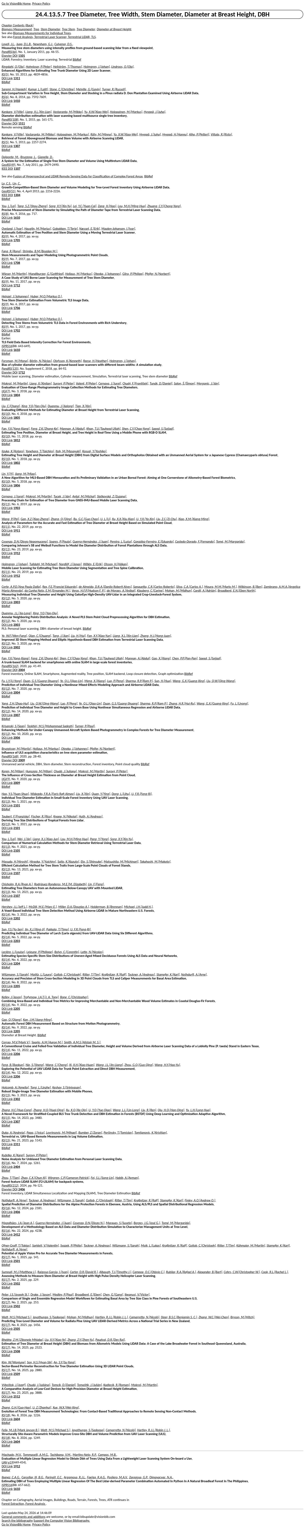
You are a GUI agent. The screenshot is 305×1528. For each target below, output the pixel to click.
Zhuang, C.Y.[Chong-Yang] (164, 206)
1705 (16, 240)
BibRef (77, 59)
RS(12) (6, 598)
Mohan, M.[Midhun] (178, 590)
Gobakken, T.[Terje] (65, 229)
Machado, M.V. (11, 1455)
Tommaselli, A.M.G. (36, 1455)
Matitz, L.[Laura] (41, 974)
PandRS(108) (10, 119)
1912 (16, 553)
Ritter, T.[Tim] (91, 974)
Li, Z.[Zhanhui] (41, 1407)
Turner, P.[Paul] (85, 726)
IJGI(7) (6, 391)
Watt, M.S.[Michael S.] (16, 1317)
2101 (16, 805)
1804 (16, 395)
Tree (36, 29)
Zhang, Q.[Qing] (61, 519)
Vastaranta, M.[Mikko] (68, 112)
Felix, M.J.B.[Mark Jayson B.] (20, 1430)
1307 (16, 146)
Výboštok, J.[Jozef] (13, 1385)
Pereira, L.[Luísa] (121, 541)
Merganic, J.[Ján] (208, 383)
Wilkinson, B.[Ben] (250, 587)
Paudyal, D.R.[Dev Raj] (110, 1340)
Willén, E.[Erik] (92, 564)
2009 (21, 760)
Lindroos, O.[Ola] (122, 67)
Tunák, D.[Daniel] (161, 383)
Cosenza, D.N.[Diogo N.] (88, 1223)
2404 (16, 1167)
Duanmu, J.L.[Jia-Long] (16, 613)
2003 (16, 602)
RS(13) (6, 801)
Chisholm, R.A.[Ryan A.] (17, 884)
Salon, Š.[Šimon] (184, 383)
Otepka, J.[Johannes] (107, 274)
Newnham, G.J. (43, 44)
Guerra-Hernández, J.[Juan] (90, 541)
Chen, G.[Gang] (113, 1294)
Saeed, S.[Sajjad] (163, 429)
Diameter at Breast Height (114, 29)
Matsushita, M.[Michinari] (121, 861)
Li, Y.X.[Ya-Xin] (145, 519)
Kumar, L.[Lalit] (38, 89)
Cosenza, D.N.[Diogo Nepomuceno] (25, 541)
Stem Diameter (51, 29)
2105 (16, 851)
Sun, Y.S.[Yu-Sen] (12, 929)
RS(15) (6, 1095)
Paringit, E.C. (53, 1477)
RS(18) (6, 1415)
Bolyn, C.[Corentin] (66, 952)
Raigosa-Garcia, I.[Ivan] (52, 1272)
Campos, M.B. (107, 1455)
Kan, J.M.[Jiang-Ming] (37, 1020)
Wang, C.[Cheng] (56, 1065)
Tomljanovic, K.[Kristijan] (150, 1133)
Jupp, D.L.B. (23, 44)
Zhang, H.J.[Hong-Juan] (155, 636)
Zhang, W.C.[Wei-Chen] (213, 1317)
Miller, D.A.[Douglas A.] (73, 907)
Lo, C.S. (6, 183)
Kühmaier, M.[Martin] (250, 1245)
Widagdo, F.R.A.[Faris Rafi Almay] (52, 794)
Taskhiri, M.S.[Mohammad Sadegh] (50, 726)
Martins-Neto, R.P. (84, 1455)
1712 (16, 285)
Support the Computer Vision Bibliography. (62, 1521)
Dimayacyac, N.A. (161, 1477)
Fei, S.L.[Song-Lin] (102, 1178)
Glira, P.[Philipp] (132, 274)
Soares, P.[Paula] (60, 541)
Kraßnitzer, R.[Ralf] (114, 974)
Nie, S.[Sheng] (35, 1065)
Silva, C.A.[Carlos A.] (189, 587)
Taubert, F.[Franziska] (16, 816)
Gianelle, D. (45, 157)
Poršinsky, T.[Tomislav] (118, 1133)
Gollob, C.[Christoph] (67, 974)
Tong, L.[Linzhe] (40, 1087)
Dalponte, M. (10, 157)
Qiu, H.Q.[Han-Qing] (171, 1110)
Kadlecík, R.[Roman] (116, 1385)
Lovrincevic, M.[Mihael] (61, 1133)
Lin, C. (17, 183)
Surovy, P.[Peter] (36, 1155)
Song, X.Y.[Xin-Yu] (60, 206)
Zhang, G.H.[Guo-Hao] (16, 1407)
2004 (21, 670)
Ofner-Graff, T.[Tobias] (16, 1245)
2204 (16, 963)
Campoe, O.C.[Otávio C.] (148, 1272)
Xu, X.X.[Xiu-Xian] (123, 519)
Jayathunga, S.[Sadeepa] (49, 1317)
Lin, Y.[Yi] (7, 474)
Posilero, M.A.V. (117, 1477)
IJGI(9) (6, 779)
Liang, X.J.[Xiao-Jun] (46, 839)
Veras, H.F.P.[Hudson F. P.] (88, 590)
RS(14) (6, 914)
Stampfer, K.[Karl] (167, 974)
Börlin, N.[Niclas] (41, 361)
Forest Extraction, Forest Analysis (24, 1504)
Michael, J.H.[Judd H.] (138, 907)
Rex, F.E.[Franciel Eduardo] (59, 587)
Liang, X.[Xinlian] (40, 383)
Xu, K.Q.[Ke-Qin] (76, 1110)
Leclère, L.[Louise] (13, 952)
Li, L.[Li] (105, 519)
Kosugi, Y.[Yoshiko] (94, 451)
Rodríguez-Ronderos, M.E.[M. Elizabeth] (60, 884)
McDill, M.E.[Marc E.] (43, 907)
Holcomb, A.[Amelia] (15, 1087)
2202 (16, 918)
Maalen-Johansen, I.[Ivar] (118, 229)
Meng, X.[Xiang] (95, 681)
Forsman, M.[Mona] (15, 361)
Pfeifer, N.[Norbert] (157, 274)
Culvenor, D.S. (63, 44)
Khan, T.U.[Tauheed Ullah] (103, 429)
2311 (16, 1144)
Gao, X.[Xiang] (161, 658)
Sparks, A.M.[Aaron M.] (47, 1042)
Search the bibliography (17, 1521)
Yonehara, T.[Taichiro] (40, 451)
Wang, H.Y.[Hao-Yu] (167, 1065)
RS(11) (6, 504)
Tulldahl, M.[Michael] (43, 564)
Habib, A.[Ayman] (127, 1178)
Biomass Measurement (17, 29)
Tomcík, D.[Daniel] (64, 1385)
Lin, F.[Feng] (96, 884)
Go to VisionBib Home (16, 3)
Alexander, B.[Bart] (209, 1272)
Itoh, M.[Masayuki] (68, 451)
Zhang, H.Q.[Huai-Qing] (48, 1110)
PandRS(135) (10, 369)
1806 (16, 485)
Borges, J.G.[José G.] (147, 1223)
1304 (17, 195)
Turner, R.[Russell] (114, 89)
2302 (16, 1099)
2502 (16, 1283)
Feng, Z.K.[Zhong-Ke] (44, 429)
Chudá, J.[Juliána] (38, 1385)
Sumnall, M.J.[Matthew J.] (19, 1272)
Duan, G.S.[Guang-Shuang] (41, 681)
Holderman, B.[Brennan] (106, 907)
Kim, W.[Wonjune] (13, 1362)
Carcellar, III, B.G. (32, 1477)
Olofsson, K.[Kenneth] (67, 361)
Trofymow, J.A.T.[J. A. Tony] (41, 997)
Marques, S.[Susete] (119, 1223)
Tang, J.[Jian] (61, 636)
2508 (16, 1351)
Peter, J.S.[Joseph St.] (15, 1294)
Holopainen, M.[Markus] (126, 112)
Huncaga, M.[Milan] (39, 771)
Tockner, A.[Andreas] (141, 974)
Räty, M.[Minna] (101, 134)
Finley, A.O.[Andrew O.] (200, 1200)
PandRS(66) (9, 52)
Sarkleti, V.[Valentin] (45, 1245)
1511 (21, 123)
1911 (16, 530)
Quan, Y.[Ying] (101, 794)
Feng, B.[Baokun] (13, 1065)
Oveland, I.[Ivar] (12, 229)
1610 (16, 218)
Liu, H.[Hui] (78, 636)
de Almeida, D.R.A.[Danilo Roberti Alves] (105, 587)
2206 (16, 1054)
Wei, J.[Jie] (24, 839)
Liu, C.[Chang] (11, 406)
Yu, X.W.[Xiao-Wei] (96, 112)
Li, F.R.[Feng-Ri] (141, 794)
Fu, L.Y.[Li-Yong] (12, 681)
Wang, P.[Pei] (10, 519)
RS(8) (5, 214)
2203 (16, 941)
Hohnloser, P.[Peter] (39, 67)
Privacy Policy (41, 3)
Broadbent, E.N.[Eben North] (236, 590)
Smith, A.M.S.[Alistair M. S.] (82, 1042)
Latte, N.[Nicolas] (91, 952)
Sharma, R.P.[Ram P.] (139, 681)
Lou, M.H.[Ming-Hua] (132, 206)
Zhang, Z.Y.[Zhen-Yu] (80, 1340)
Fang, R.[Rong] (11, 251)
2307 (16, 1122)
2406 (21, 1189)
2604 (16, 1419)
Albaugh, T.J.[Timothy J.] (115, 1272)
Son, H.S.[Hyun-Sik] (39, 1362)
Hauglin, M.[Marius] (37, 229)
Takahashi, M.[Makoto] (155, 861)
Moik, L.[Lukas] (151, 1245)
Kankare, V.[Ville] (13, 112)
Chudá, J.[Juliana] (65, 771)
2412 (16, 1234)
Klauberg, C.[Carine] (150, 590)
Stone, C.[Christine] (62, 89)
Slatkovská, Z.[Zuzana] (111, 496)
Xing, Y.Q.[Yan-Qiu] (33, 406)
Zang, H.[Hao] (107, 206)
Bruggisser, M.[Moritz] (16, 749)
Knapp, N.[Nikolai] (65, 816)
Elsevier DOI (10, 56)
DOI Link (7, 78)
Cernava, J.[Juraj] (109, 383)
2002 (16, 647)
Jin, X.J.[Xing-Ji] (35, 929)
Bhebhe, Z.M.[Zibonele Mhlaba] (22, 1340)
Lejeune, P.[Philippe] (39, 952)
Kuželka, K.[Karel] (13, 1155)
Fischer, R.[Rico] (41, 816)
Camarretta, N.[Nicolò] (144, 1317)
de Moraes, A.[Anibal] (121, 590)
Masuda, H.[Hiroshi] (15, 861)
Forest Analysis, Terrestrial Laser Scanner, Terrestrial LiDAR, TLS (54, 37)
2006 (16, 738)
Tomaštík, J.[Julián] (89, 1385)
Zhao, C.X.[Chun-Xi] (33, 1178)
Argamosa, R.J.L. (75, 1477)
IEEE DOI (7, 169)
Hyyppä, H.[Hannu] (174, 134)
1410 (16, 101)
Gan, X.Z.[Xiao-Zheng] (35, 519)
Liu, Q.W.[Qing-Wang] (220, 681)
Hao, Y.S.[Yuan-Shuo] (15, 794)
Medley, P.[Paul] (63, 1294)
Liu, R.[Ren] (148, 1110)
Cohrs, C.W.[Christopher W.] (242, 1272)
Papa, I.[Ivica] (36, 1133)
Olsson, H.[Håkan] (116, 564)
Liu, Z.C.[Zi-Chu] (166, 519)
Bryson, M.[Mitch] (242, 1317)
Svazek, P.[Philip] (71, 1245)
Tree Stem (68, 29)
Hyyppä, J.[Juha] (154, 112)
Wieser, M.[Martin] (14, 274)
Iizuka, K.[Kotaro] (13, 451)
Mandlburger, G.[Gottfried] (46, 274)
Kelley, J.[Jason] (12, 997)
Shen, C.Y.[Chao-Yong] (136, 429)
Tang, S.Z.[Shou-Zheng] (32, 206)
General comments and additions (23, 1517)
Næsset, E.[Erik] (89, 229)
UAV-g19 (7, 1462)
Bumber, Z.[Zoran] (90, 1133)
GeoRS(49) (8, 165)
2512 (16, 1396)
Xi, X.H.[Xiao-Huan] (81, 1065)
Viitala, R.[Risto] (221, 134)
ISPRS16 (7, 346)
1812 (16, 440)
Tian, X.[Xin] (83, 406)
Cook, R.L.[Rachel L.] (274, 1272)
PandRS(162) (10, 666)
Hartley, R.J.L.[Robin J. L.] (111, 1317)
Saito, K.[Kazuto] (68, 861)
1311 (16, 78)
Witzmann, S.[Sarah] (15, 974)
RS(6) (5, 97)
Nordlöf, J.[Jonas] (70, 564)
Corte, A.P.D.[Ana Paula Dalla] (21, 587)
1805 (16, 418)
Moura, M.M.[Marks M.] (220, 587)
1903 (16, 508)
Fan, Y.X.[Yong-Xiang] (16, 429)
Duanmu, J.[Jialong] (61, 406)
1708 (16, 263)
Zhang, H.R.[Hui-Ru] (182, 703)
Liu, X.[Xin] (83, 794)
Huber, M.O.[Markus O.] (46, 296)
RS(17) (6, 1257)
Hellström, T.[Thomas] (67, 67)
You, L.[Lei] (9, 206)
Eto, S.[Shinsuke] (91, 861)
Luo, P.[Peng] (115, 681)
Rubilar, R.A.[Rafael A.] (181, 1272)
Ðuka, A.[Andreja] (13, 1133)
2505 (16, 1329)
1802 (16, 463)
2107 (16, 873)
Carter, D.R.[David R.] (84, 1272)
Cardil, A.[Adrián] (204, 590)
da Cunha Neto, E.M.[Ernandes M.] (47, 590)
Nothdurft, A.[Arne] (194, 974)
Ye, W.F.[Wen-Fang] (14, 636)
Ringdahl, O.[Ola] (13, 67)
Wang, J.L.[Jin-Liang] (109, 1065)
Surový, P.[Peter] (63, 383)
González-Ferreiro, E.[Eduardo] (153, 541)
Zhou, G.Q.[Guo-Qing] (138, 1065)
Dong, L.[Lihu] (121, 794)
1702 (16, 330)
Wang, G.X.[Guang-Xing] (189, 681)
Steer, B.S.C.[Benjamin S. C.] (179, 1317)
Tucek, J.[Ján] (62, 496)
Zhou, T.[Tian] (11, 1178)
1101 (21, 56)
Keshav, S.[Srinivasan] (66, 1087)
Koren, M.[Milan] (13, 771)
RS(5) (5, 74)
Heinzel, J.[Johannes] (15, 296)
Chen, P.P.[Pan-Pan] (184, 658)
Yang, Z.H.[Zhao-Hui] (15, 703)
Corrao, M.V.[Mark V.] (16, 1042)
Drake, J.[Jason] (41, 1294)
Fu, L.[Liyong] (239, 703)
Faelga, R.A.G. (96, 1477)
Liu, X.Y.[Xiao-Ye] (55, 1340)
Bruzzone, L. (28, 157)
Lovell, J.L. (8, 44)
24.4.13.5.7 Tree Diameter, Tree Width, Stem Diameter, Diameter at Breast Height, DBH (152, 14)
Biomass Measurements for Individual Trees (42, 33)
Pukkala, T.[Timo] (57, 929)
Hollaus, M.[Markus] (78, 274)
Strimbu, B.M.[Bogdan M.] (40, 251)
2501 (16, 1261)
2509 (16, 1374)
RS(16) (6, 1163)
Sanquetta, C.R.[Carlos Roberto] (154, 587)
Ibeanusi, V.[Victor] (137, 1294)
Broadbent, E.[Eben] (88, 1294)
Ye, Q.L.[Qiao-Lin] (71, 681)
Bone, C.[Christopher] (74, 997)
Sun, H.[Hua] (162, 681)
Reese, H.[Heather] (95, 361)
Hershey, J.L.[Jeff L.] (14, 907)
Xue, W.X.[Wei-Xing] (66, 1407)
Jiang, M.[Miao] (25, 474)
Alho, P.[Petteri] (199, 134)
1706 (16, 308)
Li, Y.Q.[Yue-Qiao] (100, 1110)
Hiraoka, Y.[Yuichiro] (43, 861)
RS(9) (5, 236)
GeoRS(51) (8, 191)
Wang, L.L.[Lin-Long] (126, 1110)
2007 (16, 715)
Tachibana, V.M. (60, 1455)
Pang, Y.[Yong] (99, 839)
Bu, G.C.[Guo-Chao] (86, 519)
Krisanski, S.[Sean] (13, 726)
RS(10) (6, 414)
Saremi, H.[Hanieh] (14, 89)
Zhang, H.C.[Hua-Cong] (17, 1110)
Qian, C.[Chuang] (40, 636)
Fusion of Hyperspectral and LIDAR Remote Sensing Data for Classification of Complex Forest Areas (78, 176)
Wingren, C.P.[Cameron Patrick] (68, 1178)
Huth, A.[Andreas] (90, 816)
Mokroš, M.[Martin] (15, 383)
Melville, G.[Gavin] (88, 89)
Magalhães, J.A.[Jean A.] (18, 1223)
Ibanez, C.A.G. (11, 1477)
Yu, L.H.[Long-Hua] (198, 1110)
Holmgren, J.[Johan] (97, 67)
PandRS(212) (10, 1185)
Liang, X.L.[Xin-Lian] (38, 112)
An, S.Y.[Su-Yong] (64, 1362)
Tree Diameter (86, 29)
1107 (17, 169)
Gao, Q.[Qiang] (11, 1020)
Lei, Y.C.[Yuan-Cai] (84, 206)
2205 (16, 986)
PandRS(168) (10, 756)
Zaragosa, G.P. (138, 1477)
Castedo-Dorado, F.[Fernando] (194, 541)
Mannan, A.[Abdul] (72, 429)
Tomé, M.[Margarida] (230, 541)
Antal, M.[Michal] (84, 496)
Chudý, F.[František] (135, 383)
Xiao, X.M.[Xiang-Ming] (193, 519)
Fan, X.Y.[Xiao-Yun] (99, 636)
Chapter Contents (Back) (17, 25)
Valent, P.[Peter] (86, 383)
